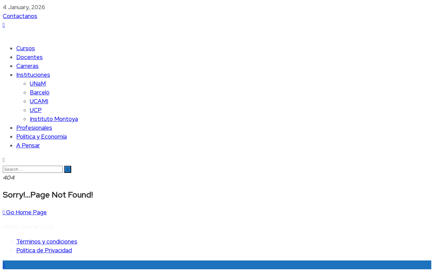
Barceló (40, 92)
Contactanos (20, 16)
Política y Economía (41, 136)
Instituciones (33, 74)
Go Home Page (25, 212)
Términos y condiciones (46, 241)
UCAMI (39, 101)
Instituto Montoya (54, 119)
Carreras (27, 66)
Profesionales (34, 127)
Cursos (25, 48)
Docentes (29, 57)
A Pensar (28, 145)
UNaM (38, 83)
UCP (36, 110)
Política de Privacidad (44, 250)
